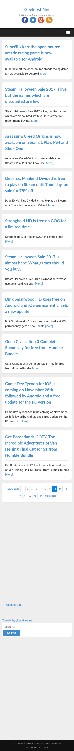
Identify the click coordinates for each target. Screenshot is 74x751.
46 (35, 496)
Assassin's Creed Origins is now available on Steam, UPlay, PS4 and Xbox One (36, 142)
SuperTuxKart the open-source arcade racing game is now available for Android (32, 52)
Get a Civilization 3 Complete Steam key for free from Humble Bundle (34, 347)
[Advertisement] (25, 552)
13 (19, 496)
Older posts (50, 496)
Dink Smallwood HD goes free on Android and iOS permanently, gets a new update (36, 305)
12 (65, 489)
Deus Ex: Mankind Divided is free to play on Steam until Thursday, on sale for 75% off (36, 184)
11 (60, 489)
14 (25, 496)
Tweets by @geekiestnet (17, 620)
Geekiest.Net (37, 9)
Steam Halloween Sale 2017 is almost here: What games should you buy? (34, 263)
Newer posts (13, 489)
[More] (43, 73)
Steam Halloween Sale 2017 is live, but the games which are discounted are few (36, 95)
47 (40, 496)
